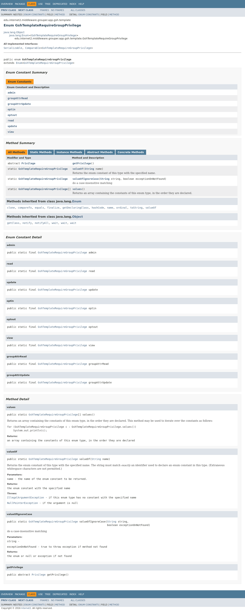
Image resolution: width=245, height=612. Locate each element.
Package (20, 4)
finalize (53, 207)
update (12, 126)
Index (73, 4)
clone (11, 207)
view (11, 131)
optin (11, 109)
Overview (7, 4)
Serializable (13, 47)
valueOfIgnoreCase (86, 178)
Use (40, 4)
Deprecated (60, 4)
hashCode (98, 207)
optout (12, 115)
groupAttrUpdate (19, 103)
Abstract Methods (100, 152)
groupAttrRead (18, 98)
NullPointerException (22, 503)
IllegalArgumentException (25, 497)
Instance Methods (69, 152)
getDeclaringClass (75, 207)
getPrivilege (82, 163)
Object (77, 216)
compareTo (25, 207)
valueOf (78, 168)
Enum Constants (34, 14)
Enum (19, 62)
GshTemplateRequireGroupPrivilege (53, 35)
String (89, 168)
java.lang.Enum (19, 35)
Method (60, 14)
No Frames (57, 10)
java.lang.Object (14, 32)
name (110, 207)
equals (39, 207)
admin (11, 92)
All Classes (78, 10)
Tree (48, 4)
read (11, 120)
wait (55, 223)
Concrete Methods (131, 152)
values (77, 189)
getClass (13, 223)
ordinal (121, 207)
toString (136, 207)
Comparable (32, 47)
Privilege (28, 163)
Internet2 (26, 608)
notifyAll (42, 223)
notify (27, 223)
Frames (44, 10)
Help (81, 4)
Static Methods (41, 152)
